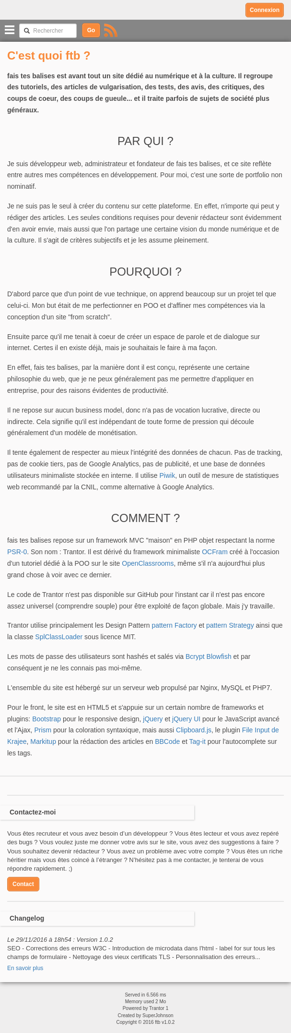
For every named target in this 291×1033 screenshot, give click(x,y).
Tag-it (197, 741)
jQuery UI (186, 719)
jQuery (153, 719)
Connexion (264, 10)
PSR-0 (17, 552)
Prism (42, 730)
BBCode (167, 741)
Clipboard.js (193, 730)
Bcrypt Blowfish (209, 656)
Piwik (167, 475)
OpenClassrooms (148, 563)
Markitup (43, 741)
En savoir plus (25, 968)
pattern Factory (174, 625)
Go (91, 30)
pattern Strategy (230, 625)
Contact (23, 884)
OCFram (215, 552)
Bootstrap (46, 719)
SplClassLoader (58, 637)
